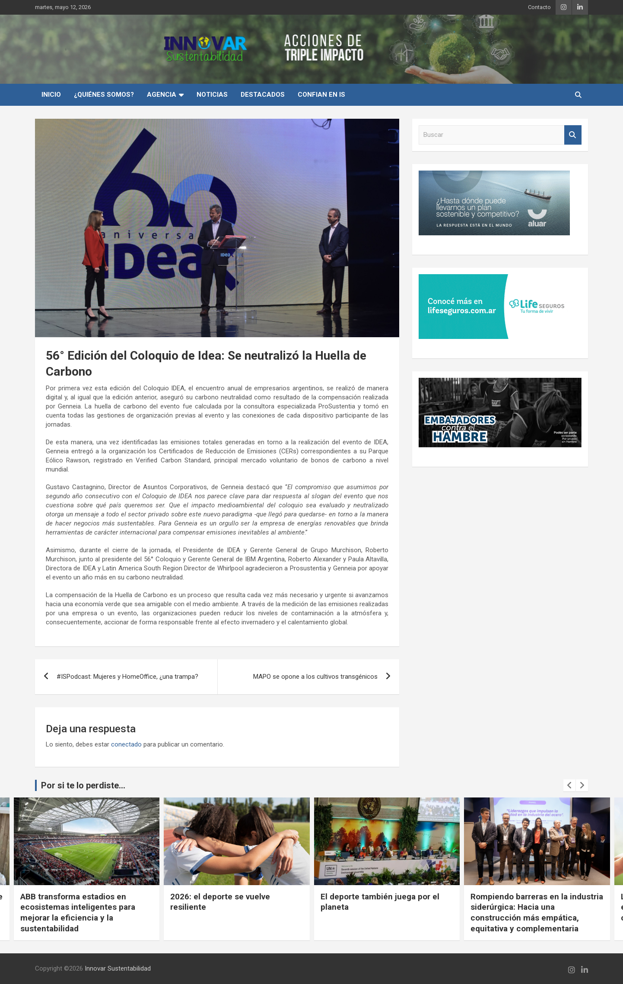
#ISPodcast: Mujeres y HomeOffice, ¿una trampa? (127, 676)
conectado (126, 744)
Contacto (539, 7)
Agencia (161, 94)
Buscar (573, 135)
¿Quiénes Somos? (104, 94)
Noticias (212, 94)
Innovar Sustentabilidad (118, 968)
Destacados (263, 94)
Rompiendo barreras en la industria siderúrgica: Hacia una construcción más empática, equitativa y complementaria (536, 912)
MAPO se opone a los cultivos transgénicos (315, 676)
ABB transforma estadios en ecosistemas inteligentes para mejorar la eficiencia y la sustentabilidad (77, 912)
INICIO (51, 94)
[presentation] (569, 785)
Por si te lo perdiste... (83, 785)
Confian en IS (321, 94)
